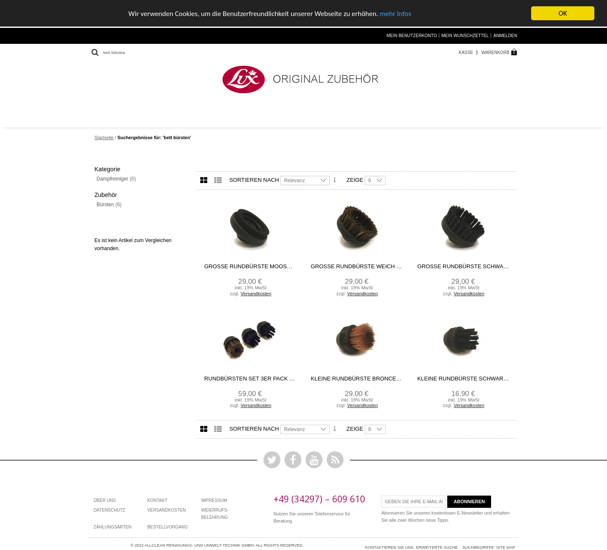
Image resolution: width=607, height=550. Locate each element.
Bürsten (105, 205)
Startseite (104, 137)
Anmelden (505, 35)
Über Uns (105, 500)
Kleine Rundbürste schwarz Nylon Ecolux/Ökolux (463, 378)
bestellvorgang (168, 527)
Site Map (505, 547)
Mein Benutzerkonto (412, 35)
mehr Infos (395, 13)
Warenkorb (495, 52)
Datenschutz (109, 509)
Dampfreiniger (112, 179)
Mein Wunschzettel (465, 35)
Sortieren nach (254, 180)
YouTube (314, 459)
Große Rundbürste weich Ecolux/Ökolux (357, 266)
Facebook (293, 459)
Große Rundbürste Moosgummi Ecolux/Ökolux (250, 266)
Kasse (466, 52)
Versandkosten (256, 293)
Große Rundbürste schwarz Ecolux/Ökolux (463, 266)
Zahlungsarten (113, 527)
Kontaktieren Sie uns (389, 547)
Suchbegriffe (478, 547)
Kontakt (157, 500)
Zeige (354, 180)
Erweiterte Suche (437, 547)
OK (563, 13)
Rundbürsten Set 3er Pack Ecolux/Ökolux (250, 378)
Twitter (271, 459)
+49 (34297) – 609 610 (319, 498)
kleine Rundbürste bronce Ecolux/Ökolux (357, 378)
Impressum (214, 500)
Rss (335, 459)
